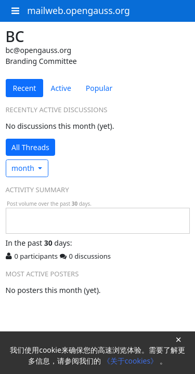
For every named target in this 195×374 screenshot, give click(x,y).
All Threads (30, 147)
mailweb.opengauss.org (78, 10)
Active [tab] (60, 88)
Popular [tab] (99, 88)
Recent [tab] (24, 88)
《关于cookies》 (131, 361)
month (23, 168)
